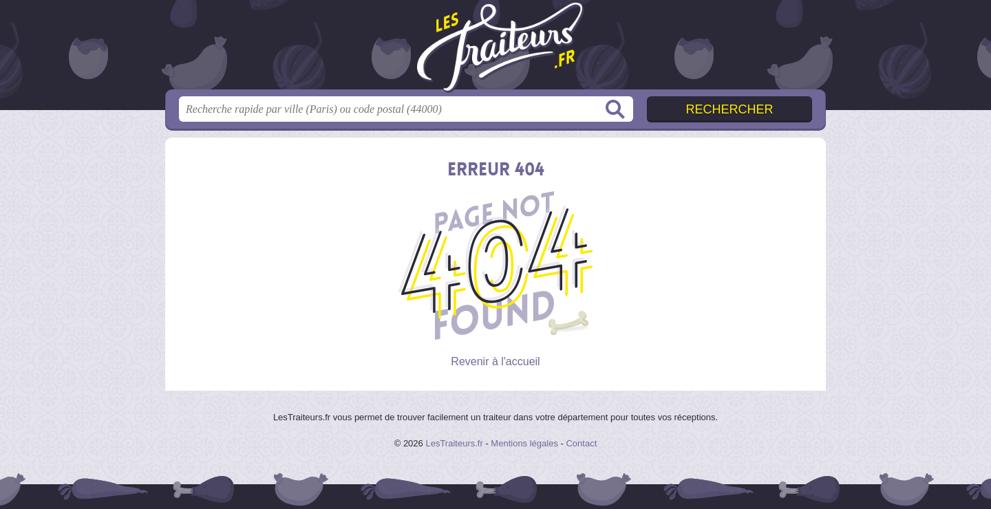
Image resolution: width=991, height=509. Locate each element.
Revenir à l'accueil (495, 361)
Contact (581, 443)
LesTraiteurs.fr (453, 443)
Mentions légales (524, 443)
